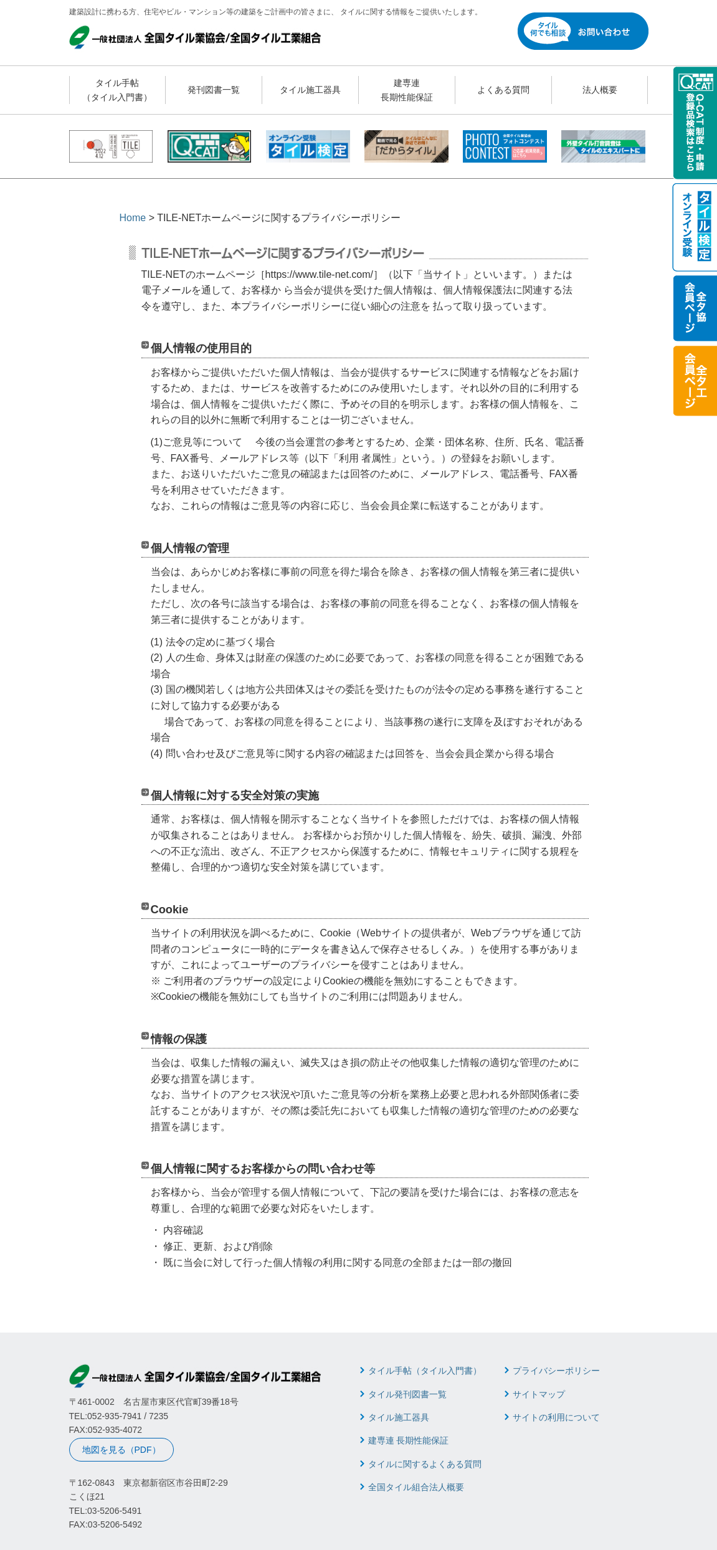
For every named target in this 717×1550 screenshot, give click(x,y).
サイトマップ (539, 1394)
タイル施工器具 (310, 90)
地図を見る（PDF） (121, 1450)
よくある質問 (503, 90)
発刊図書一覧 (214, 90)
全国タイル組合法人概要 (416, 1487)
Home (133, 217)
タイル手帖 (425, 1371)
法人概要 (599, 90)
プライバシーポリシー (556, 1371)
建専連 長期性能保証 (407, 90)
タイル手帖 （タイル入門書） (117, 90)
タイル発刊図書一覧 (407, 1394)
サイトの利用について (556, 1417)
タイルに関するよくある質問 (425, 1464)
